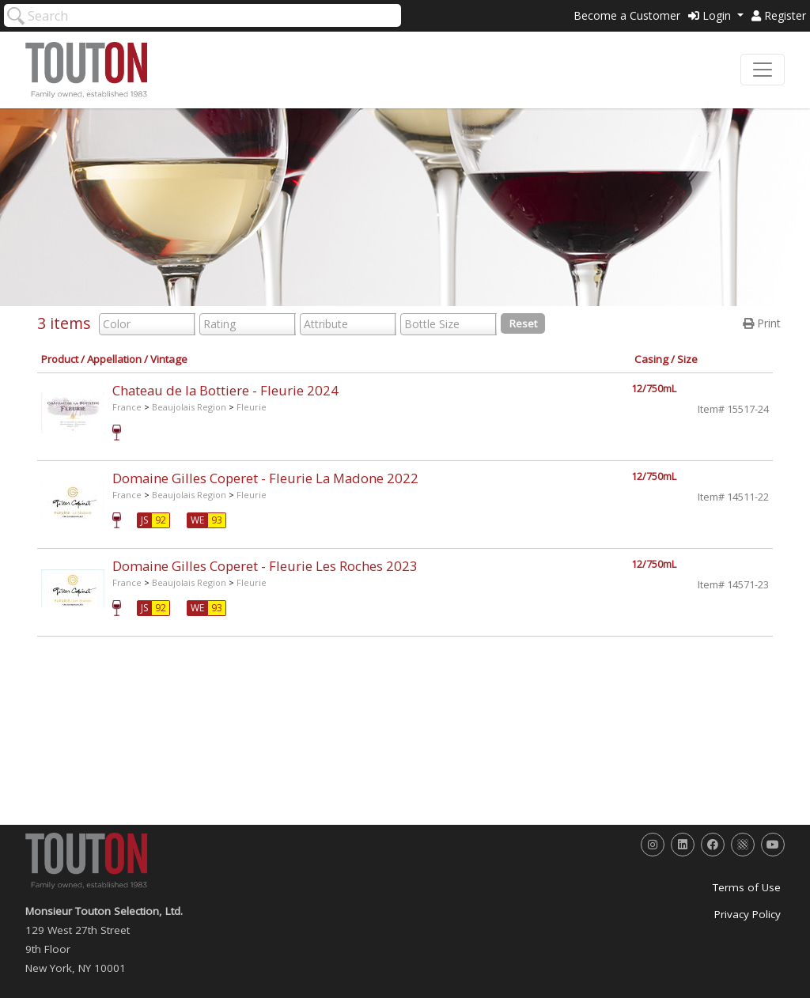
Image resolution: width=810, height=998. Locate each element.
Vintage (168, 359)
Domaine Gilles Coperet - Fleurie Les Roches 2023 (265, 566)
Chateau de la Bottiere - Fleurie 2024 (225, 390)
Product (59, 359)
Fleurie (252, 407)
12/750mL (653, 388)
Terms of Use (747, 887)
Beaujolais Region (189, 407)
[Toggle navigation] (762, 69)
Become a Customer (626, 15)
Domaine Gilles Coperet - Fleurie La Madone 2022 (265, 478)
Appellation (114, 359)
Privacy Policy (747, 914)
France (127, 407)
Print (762, 323)
